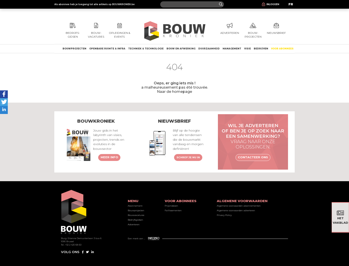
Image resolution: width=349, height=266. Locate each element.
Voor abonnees (282, 48)
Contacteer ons (253, 157)
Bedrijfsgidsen (135, 220)
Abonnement (135, 206)
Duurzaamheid (209, 48)
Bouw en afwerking (180, 48)
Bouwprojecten (74, 48)
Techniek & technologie (146, 48)
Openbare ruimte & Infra (107, 48)
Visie (247, 48)
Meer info (109, 157)
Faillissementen (173, 210)
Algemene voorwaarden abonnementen (239, 206)
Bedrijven (261, 48)
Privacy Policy (224, 215)
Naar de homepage (174, 91)
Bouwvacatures (136, 215)
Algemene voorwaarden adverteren (236, 210)
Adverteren (134, 224)
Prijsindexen (171, 206)
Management (232, 48)
